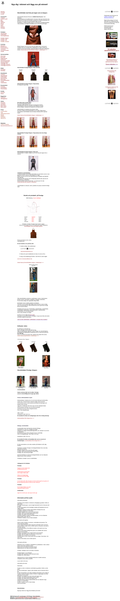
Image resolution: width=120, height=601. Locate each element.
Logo (2, 112)
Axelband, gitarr (4, 19)
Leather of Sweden (108, 16)
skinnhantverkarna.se (109, 17)
